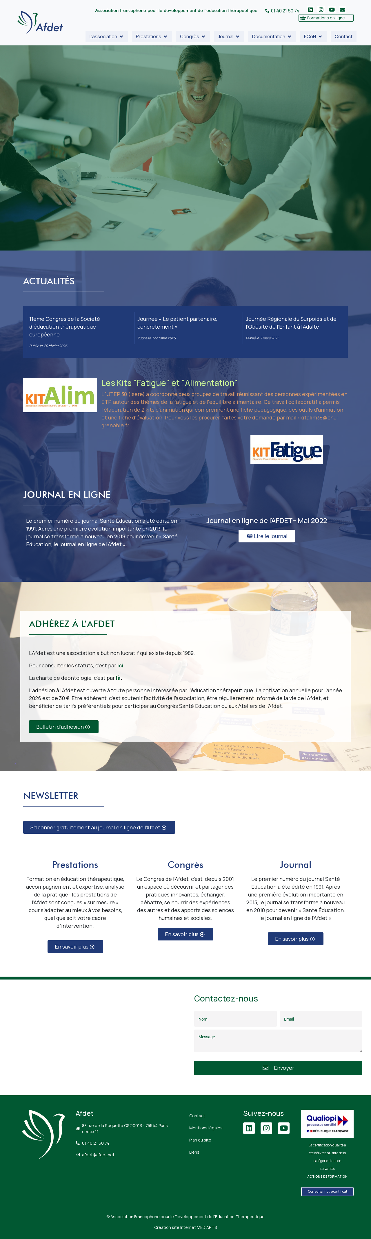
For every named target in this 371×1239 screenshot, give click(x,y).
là (118, 677)
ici (120, 665)
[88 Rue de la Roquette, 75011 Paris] (93, 1037)
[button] (107, 36)
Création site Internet (185, 1227)
